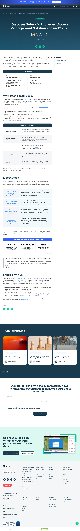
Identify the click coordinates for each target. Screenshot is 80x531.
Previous (3, 371)
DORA (37, 295)
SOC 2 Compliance (66, 470)
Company (42, 6)
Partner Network (52, 497)
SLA (4, 511)
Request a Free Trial (64, 6)
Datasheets (24, 500)
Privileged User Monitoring (27, 469)
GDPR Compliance (66, 477)
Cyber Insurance (39, 476)
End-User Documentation (67, 499)
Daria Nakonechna (20, 278)
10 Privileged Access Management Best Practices (13, 356)
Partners (36, 6)
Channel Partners (52, 499)
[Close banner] (78, 2)
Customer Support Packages (68, 502)
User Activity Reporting (26, 482)
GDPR (31, 295)
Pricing (53, 6)
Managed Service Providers (54, 500)
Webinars (24, 508)
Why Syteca (38, 497)
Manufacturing (52, 472)
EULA (4, 505)
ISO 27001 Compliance (67, 475)
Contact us (38, 500)
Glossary (23, 510)
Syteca (36, 147)
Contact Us (7, 485)
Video (23, 499)
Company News (9, 13)
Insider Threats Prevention (40, 470)
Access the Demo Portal (11, 453)
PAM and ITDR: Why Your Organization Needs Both (62, 356)
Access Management (10, 352)
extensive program (43, 107)
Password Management (26, 471)
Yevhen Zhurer (42, 278)
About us (37, 499)
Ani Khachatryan (22, 280)
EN (76, 6)
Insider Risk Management (40, 469)
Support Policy (65, 500)
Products (17, 6)
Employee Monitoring (40, 467)
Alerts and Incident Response (27, 481)
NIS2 (28, 295)
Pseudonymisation (25, 488)
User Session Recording (26, 479)
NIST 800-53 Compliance (67, 469)
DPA (4, 517)
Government (51, 470)
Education (51, 474)
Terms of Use (6, 501)
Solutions (23, 6)
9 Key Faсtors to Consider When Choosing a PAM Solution (39, 356)
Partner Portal (52, 504)
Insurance (51, 476)
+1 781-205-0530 (7, 475)
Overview (64, 483)
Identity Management (26, 473)
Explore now (57, 1)
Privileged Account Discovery (27, 474)
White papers (24, 506)
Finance (50, 467)
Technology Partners (53, 502)
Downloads (24, 502)
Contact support (66, 497)
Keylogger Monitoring (26, 484)
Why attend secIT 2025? (61, 60)
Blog (4, 13)
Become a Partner (52, 506)
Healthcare (51, 469)
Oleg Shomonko (8, 265)
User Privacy (38, 478)
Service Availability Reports (10, 514)
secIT (19, 57)
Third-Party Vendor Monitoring (41, 474)
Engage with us (59, 65)
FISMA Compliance (66, 481)
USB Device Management (26, 486)
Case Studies (24, 497)
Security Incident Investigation (41, 472)
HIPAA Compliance (66, 467)
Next (7, 371)
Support (48, 6)
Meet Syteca (59, 63)
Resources (30, 6)
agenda (28, 131)
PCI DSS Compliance (67, 479)
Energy (50, 478)
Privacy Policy (25, 406)
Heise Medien (30, 101)
